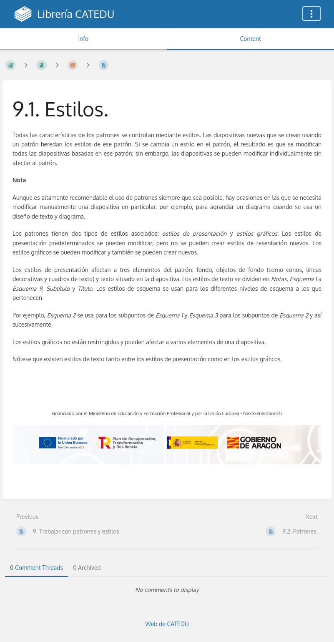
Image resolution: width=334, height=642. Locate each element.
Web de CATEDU (167, 623)
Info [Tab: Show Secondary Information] (83, 38)
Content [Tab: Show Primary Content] (250, 38)
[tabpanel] (167, 589)
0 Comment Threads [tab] (36, 567)
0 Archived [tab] (86, 567)
